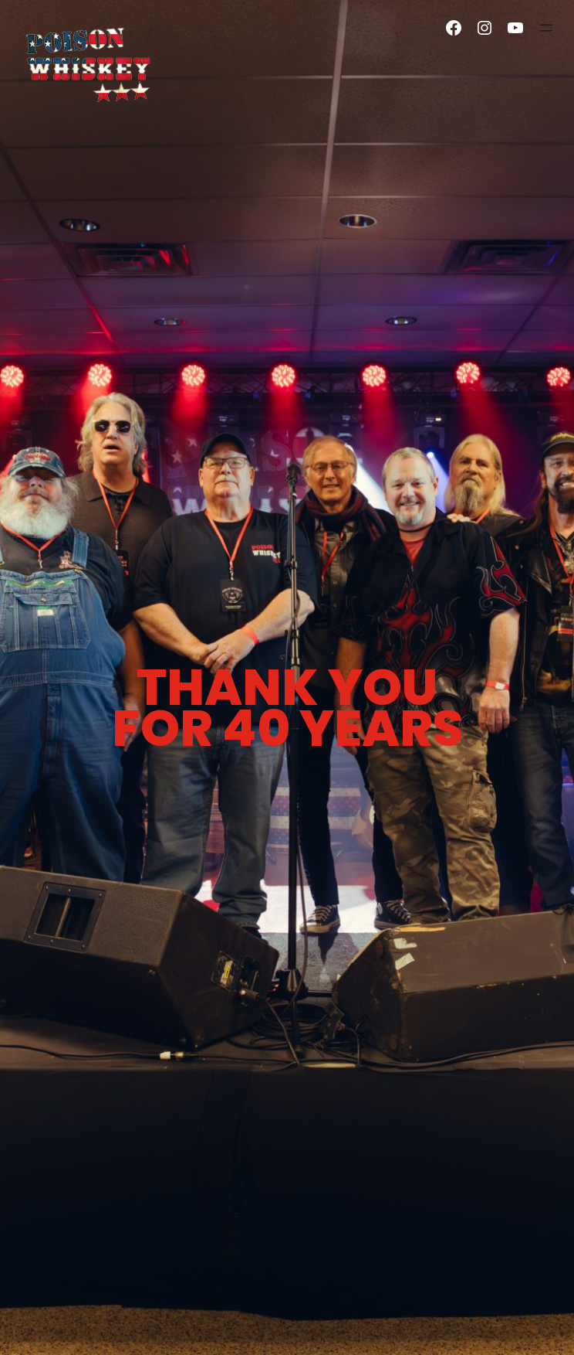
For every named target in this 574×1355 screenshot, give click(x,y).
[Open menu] (546, 28)
